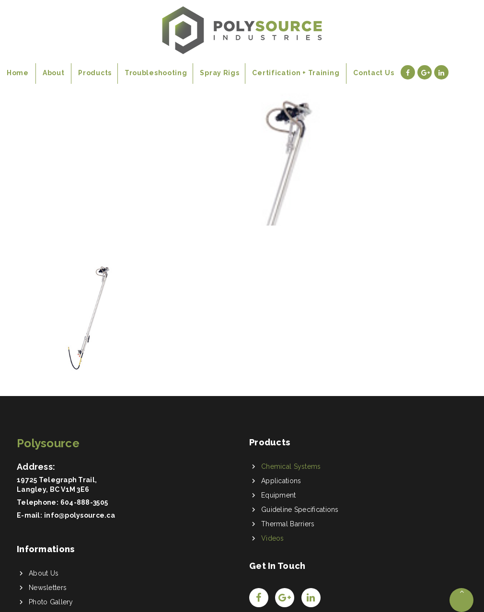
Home (33, 156)
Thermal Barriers (287, 524)
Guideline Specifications (300, 509)
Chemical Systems (291, 466)
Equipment (278, 495)
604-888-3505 (84, 502)
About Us (43, 573)
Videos (272, 538)
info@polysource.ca (79, 515)
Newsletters (48, 587)
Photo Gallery (51, 602)
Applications (281, 481)
